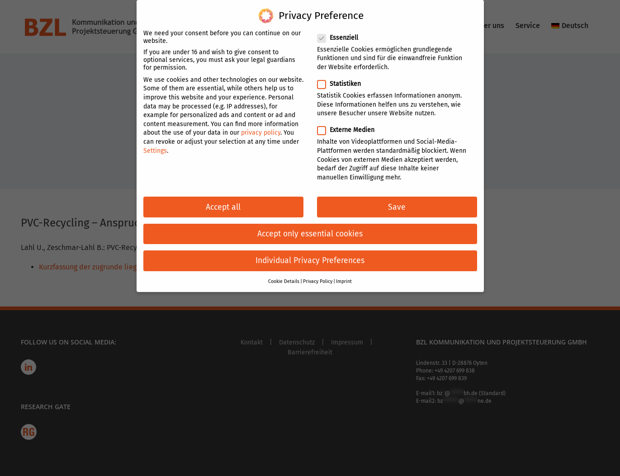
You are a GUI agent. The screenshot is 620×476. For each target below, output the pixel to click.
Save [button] (397, 201)
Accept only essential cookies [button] (310, 228)
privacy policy (260, 127)
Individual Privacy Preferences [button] (310, 254)
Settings (155, 144)
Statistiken (343, 78)
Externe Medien (349, 124)
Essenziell (341, 32)
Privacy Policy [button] (317, 275)
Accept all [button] (223, 201)
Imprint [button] (344, 275)
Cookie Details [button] (283, 275)
